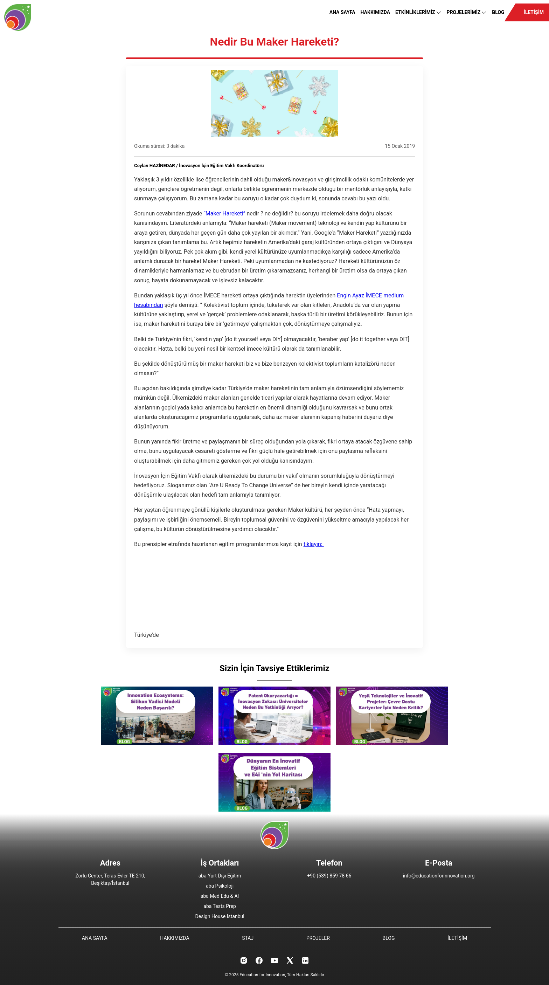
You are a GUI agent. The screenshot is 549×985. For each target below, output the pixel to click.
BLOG (498, 12)
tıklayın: (314, 544)
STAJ (247, 938)
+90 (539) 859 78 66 (329, 876)
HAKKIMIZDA (375, 12)
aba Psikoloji (220, 886)
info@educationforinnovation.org (439, 876)
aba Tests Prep (219, 906)
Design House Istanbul (219, 916)
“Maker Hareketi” (224, 213)
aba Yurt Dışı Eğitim (220, 876)
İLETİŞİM (534, 12)
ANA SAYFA (342, 12)
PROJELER (318, 938)
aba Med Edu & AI (220, 896)
